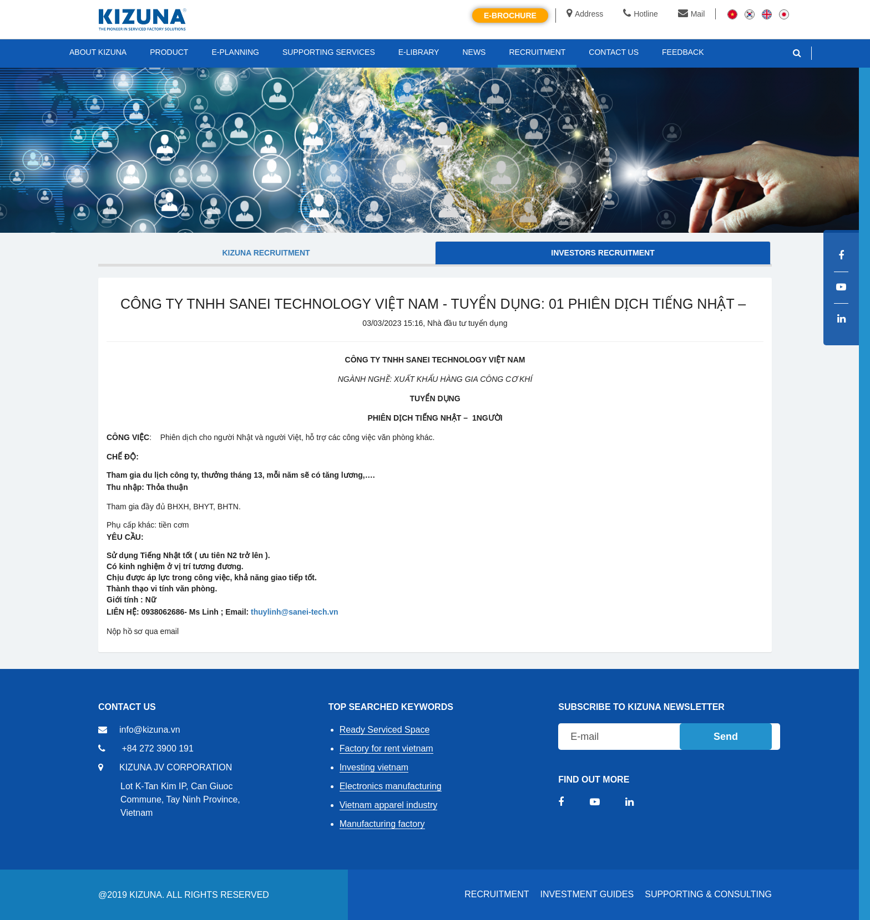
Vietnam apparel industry (389, 805)
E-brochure (510, 15)
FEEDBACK (683, 52)
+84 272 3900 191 (157, 748)
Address (584, 13)
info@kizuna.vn (149, 729)
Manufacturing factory (382, 824)
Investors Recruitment (602, 252)
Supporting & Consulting (708, 894)
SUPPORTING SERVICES (328, 52)
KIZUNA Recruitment (266, 252)
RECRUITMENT (496, 894)
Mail (691, 13)
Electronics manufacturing (391, 786)
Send (726, 736)
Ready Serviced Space (385, 729)
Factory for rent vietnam (386, 748)
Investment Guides (587, 894)
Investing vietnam (374, 767)
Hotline (640, 13)
